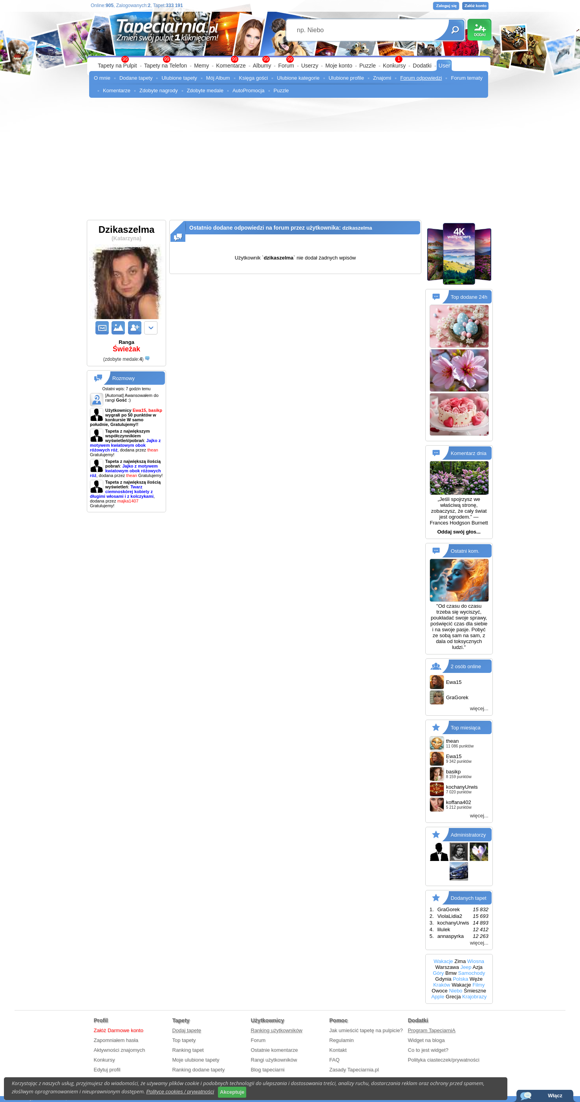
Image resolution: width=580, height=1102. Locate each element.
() (123, 359)
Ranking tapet (188, 1050)
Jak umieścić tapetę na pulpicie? (366, 1030)
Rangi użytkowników (274, 1060)
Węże (476, 979)
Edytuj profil (107, 1070)
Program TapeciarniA (432, 1030)
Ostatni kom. (465, 551)
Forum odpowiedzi (421, 78)
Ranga (126, 346)
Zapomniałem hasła (116, 1040)
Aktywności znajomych (119, 1050)
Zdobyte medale (205, 90)
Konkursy (394, 65)
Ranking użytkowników (277, 1030)
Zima (460, 961)
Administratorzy (468, 834)
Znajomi (382, 78)
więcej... (479, 708)
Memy (201, 65)
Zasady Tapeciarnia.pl (354, 1070)
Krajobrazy (474, 997)
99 (290, 59)
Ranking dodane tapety (198, 1070)
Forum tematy (466, 78)
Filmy (478, 985)
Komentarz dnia (469, 453)
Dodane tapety (136, 78)
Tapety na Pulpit (117, 65)
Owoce (439, 991)
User (444, 65)
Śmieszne (475, 991)
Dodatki (422, 65)
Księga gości (253, 78)
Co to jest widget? (428, 1050)
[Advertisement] (290, 161)
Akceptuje (232, 1092)
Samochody (471, 973)
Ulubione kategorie (298, 78)
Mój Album (218, 78)
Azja (477, 967)
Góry (438, 973)
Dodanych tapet (469, 898)
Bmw (451, 973)
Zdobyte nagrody (158, 90)
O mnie (102, 78)
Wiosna (475, 961)
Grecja (453, 997)
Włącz (555, 1095)
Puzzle (367, 65)
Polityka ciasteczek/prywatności (443, 1060)
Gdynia (443, 979)
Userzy (309, 65)
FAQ (334, 1060)
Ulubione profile (346, 78)
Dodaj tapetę (186, 1030)
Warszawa (447, 967)
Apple (437, 997)
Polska (460, 979)
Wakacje (443, 961)
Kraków (441, 985)
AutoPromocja (248, 90)
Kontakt (338, 1050)
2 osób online (466, 666)
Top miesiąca (466, 727)
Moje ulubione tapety (196, 1060)
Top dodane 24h (469, 297)
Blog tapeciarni (268, 1070)
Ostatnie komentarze (274, 1050)
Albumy (262, 65)
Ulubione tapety (179, 78)
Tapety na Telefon (165, 65)
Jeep (465, 967)
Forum (286, 65)
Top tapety (184, 1040)
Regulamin (341, 1040)
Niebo (455, 991)
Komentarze (230, 65)
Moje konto (338, 65)
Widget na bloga (426, 1040)
